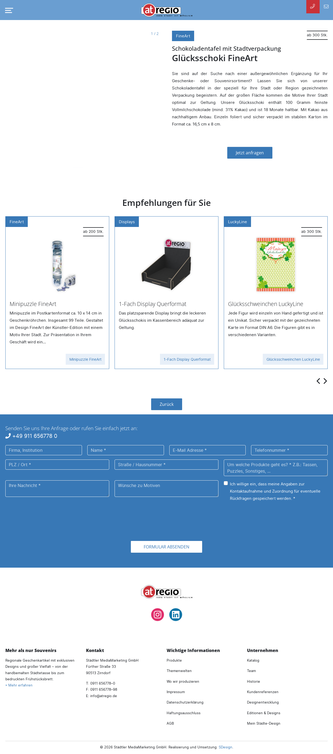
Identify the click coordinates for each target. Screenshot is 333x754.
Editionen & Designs (263, 713)
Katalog (253, 660)
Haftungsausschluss (184, 713)
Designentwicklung (263, 702)
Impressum (176, 692)
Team (251, 671)
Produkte (174, 660)
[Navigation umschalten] (8, 10)
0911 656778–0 (102, 683)
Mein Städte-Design (263, 723)
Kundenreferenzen (263, 692)
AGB (170, 723)
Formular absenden (166, 547)
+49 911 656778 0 (31, 436)
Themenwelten (179, 671)
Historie (253, 681)
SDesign (225, 747)
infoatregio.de (103, 696)
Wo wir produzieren (183, 681)
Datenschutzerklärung (185, 702)
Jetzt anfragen (250, 153)
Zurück (167, 404)
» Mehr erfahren (19, 685)
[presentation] (319, 380)
